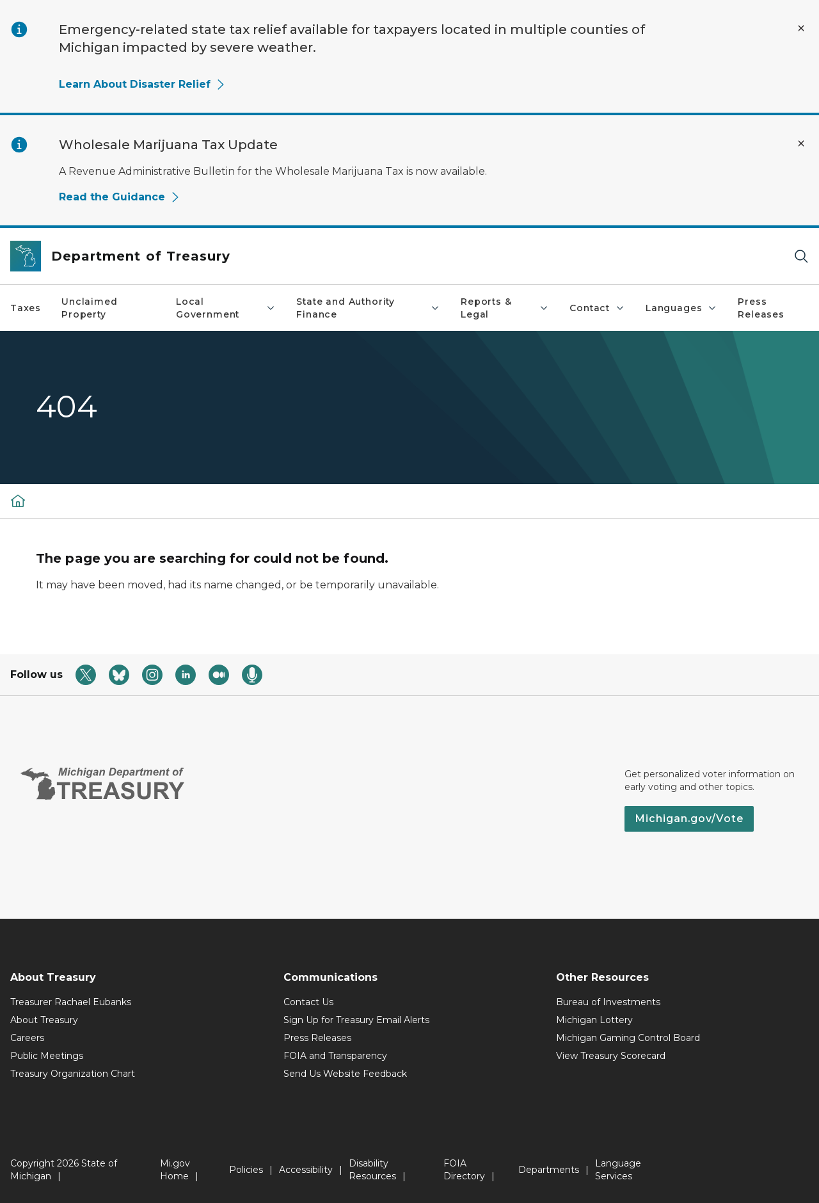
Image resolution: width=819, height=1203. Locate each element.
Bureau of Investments (608, 1002)
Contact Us (308, 1002)
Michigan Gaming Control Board (628, 1038)
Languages (681, 308)
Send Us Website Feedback (345, 1073)
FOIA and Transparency (335, 1056)
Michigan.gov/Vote (689, 818)
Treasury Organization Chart (72, 1073)
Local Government (226, 308)
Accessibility (306, 1169)
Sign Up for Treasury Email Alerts (356, 1020)
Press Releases (761, 308)
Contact (597, 308)
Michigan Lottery (594, 1020)
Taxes (25, 308)
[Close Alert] (801, 28)
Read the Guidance (119, 197)
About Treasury (44, 1020)
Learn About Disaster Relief (142, 84)
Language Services (618, 1170)
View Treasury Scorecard (610, 1056)
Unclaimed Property (89, 308)
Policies (246, 1169)
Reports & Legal (505, 308)
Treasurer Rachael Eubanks (70, 1002)
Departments (548, 1169)
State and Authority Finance (368, 308)
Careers (27, 1038)
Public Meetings (46, 1056)
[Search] (801, 256)
